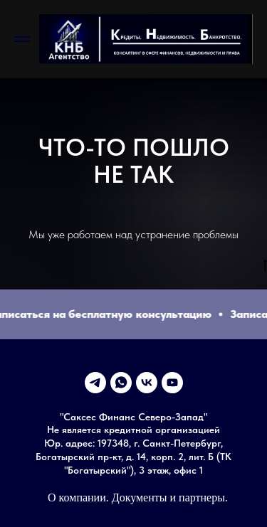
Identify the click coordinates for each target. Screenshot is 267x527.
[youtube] (172, 382)
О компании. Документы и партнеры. (138, 497)
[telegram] (95, 382)
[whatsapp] (121, 382)
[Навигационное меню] (22, 39)
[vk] (146, 382)
